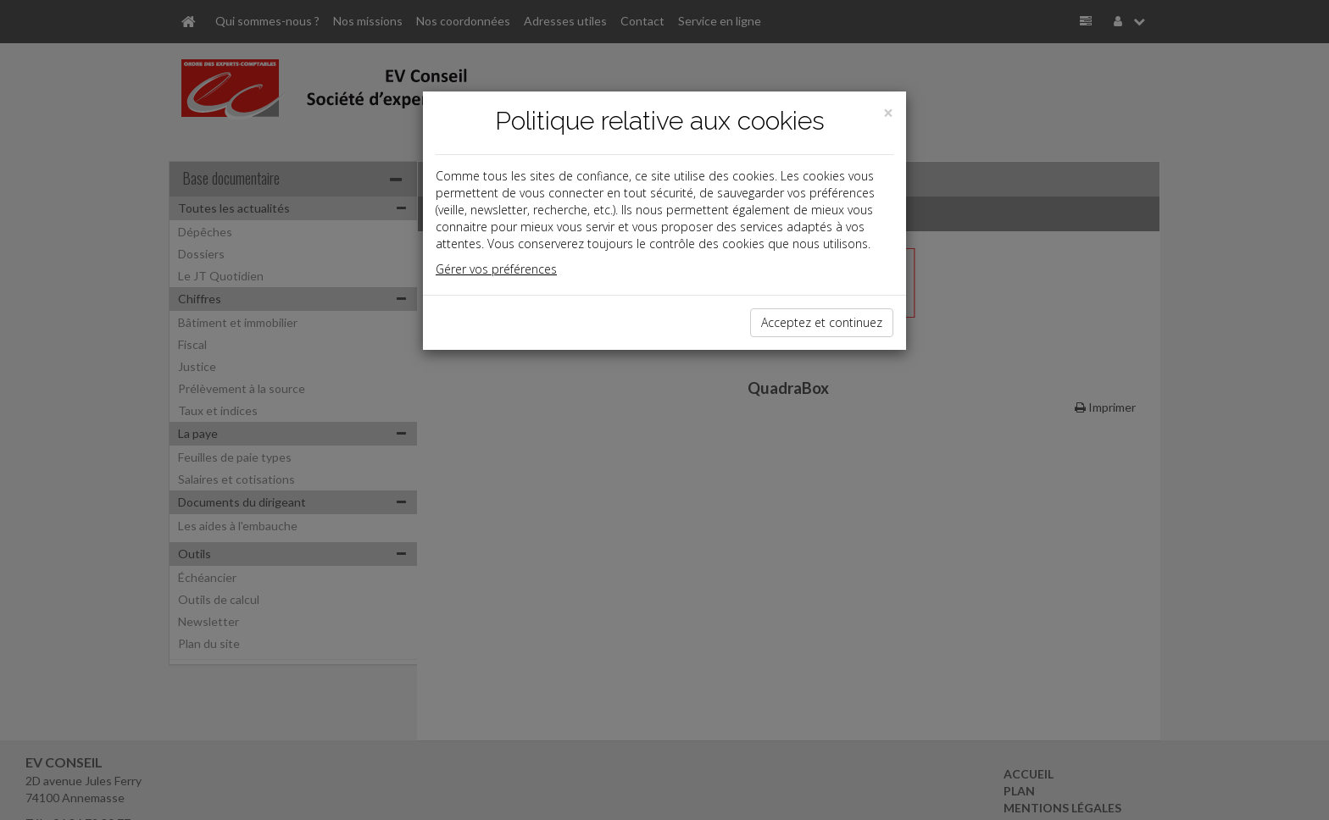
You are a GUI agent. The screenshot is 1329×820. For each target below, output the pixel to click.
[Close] (888, 113)
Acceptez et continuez (821, 322)
